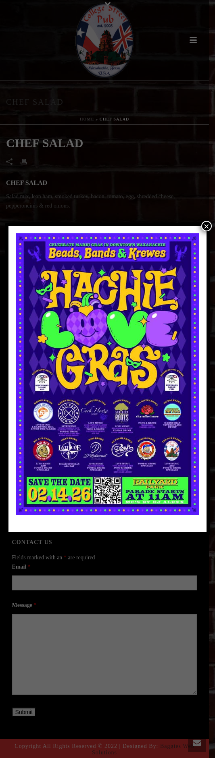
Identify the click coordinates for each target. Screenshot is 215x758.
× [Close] (206, 226)
